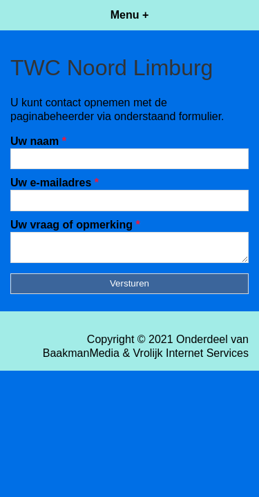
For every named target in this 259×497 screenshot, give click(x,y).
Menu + (130, 15)
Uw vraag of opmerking (75, 225)
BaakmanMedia (81, 357)
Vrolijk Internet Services (191, 357)
